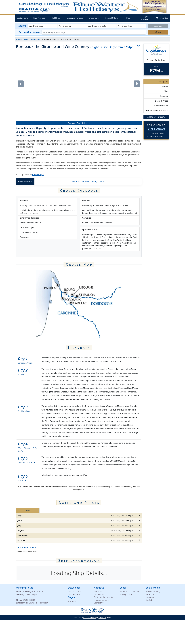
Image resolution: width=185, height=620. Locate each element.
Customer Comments (103, 597)
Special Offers (111, 18)
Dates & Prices (161, 101)
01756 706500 (156, 129)
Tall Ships (56, 18)
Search (22, 25)
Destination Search (29, 32)
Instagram (150, 597)
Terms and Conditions (129, 591)
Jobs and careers (101, 600)
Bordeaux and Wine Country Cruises (88, 181)
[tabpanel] (79, 528)
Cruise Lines (94, 18)
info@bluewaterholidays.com (35, 603)
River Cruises (39, 18)
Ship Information (160, 105)
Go (158, 32)
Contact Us (98, 603)
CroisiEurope (38, 174)
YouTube (149, 600)
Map (166, 91)
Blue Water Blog (153, 591)
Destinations (22, 18)
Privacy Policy (126, 594)
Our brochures (74, 591)
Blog (128, 18)
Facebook (150, 594)
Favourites (162, 18)
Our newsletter (74, 594)
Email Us (102, 617)
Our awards (99, 594)
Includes (164, 86)
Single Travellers (145, 18)
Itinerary (164, 96)
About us (98, 591)
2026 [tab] (28, 510)
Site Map (72, 601)
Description (163, 81)
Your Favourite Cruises (157, 110)
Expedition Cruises (75, 18)
